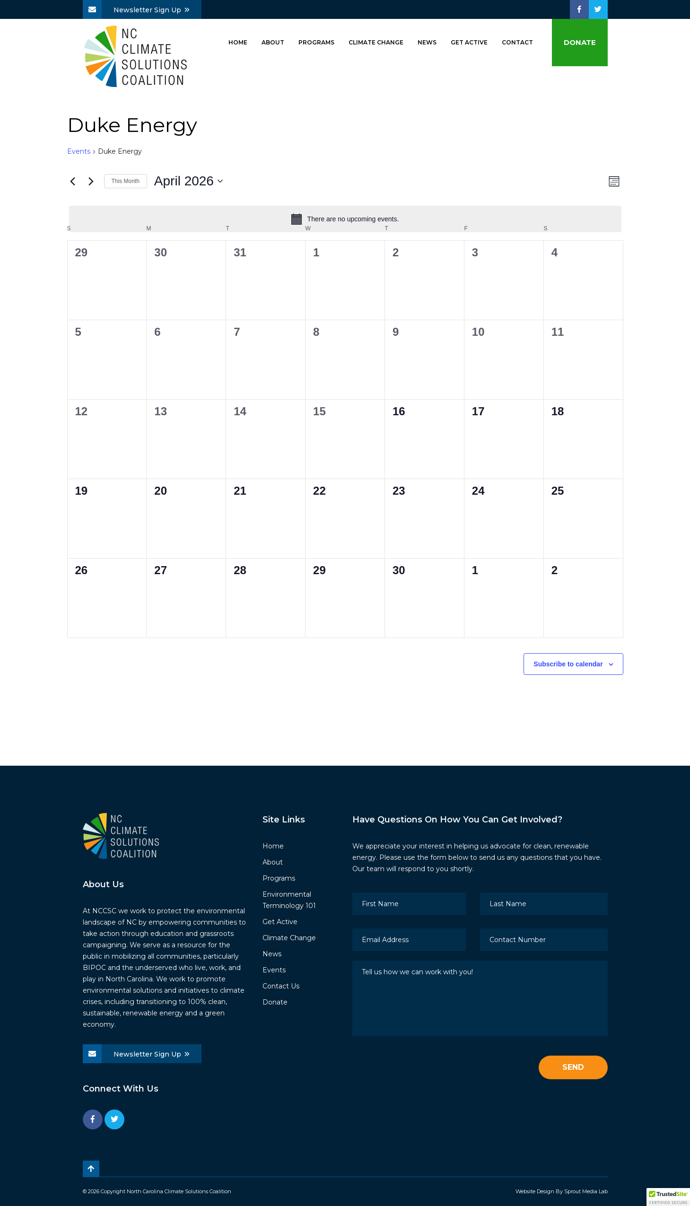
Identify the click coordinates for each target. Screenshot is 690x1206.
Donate (580, 42)
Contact (517, 42)
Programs (316, 42)
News (427, 42)
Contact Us (280, 986)
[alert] (345, 219)
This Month (126, 181)
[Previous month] (73, 181)
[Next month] (91, 181)
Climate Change (376, 42)
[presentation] (424, 1067)
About (273, 42)
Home (237, 42)
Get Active (469, 42)
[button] (668, 1197)
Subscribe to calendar (568, 664)
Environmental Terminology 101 (289, 900)
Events (78, 151)
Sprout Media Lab (586, 1191)
